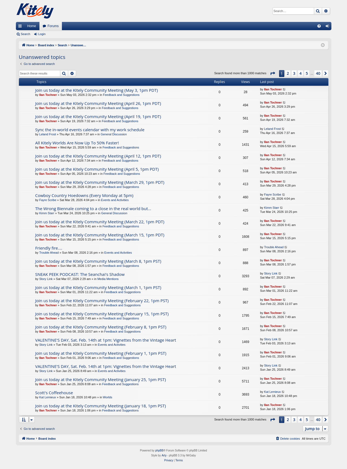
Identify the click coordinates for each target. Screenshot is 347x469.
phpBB (159, 450)
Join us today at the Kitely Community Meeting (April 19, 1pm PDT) (98, 116)
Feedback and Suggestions (121, 94)
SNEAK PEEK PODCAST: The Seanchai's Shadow (80, 274)
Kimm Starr (46, 213)
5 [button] (307, 73)
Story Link (46, 279)
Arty (164, 455)
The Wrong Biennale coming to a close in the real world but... (93, 208)
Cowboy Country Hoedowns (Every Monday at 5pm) (84, 195)
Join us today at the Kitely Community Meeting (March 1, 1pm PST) (98, 287)
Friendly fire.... (48, 248)
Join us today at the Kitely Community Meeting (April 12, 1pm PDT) (98, 156)
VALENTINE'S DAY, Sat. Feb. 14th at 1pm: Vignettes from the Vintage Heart (105, 340)
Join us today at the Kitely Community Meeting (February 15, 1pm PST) (102, 313)
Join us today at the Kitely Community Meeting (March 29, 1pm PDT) (99, 182)
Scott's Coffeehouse (54, 392)
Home (31, 26)
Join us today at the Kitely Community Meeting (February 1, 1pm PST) (101, 353)
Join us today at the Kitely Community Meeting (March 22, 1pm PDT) (99, 221)
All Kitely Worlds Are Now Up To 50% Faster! (77, 142)
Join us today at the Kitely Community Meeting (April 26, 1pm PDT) (98, 103)
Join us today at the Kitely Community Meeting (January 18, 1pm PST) (100, 405)
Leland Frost (47, 134)
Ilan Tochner (48, 94)
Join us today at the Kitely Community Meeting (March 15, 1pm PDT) (99, 235)
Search (25, 34)
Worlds (107, 397)
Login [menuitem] (328, 27)
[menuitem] (319, 26)
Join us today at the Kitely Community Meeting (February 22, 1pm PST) (102, 300)
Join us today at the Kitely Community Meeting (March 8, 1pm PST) (98, 261)
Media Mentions (108, 279)
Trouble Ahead (49, 252)
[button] (272, 73)
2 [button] (288, 73)
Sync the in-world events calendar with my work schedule (90, 129)
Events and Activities (115, 200)
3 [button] (294, 73)
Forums (53, 26)
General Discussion (114, 134)
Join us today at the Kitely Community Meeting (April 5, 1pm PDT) (97, 169)
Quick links (21, 27)
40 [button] (318, 73)
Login (41, 34)
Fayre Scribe (47, 200)
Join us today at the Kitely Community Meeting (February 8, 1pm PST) (101, 327)
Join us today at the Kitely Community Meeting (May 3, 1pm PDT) (96, 90)
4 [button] (300, 73)
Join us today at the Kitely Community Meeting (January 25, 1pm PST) (100, 379)
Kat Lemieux (47, 397)
